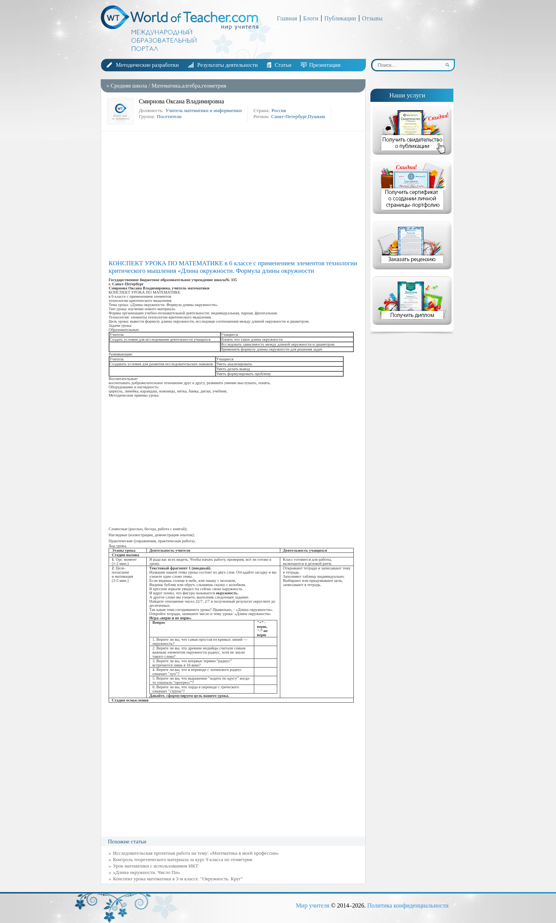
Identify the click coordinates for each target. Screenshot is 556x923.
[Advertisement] (235, 195)
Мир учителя (312, 905)
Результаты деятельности (227, 65)
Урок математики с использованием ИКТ (155, 866)
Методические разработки (147, 65)
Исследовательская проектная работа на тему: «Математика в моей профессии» (196, 853)
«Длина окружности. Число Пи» (146, 872)
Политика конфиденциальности (407, 905)
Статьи (283, 65)
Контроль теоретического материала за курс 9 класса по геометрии (182, 859)
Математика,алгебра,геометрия (189, 86)
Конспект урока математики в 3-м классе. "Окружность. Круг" (178, 878)
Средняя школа (129, 86)
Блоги (310, 18)
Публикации (340, 18)
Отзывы (372, 18)
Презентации (325, 65)
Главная (287, 18)
